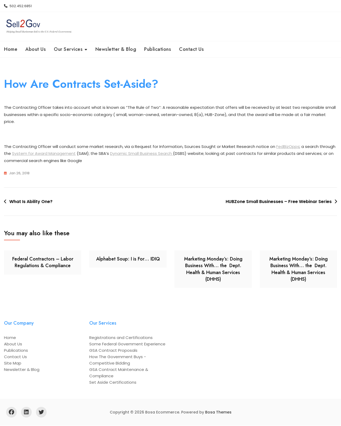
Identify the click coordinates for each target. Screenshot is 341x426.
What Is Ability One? (30, 202)
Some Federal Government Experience (127, 344)
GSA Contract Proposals (113, 351)
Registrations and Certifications (121, 338)
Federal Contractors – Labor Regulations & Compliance (42, 263)
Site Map (12, 363)
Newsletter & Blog (115, 49)
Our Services (68, 49)
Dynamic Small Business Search (141, 154)
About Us (35, 49)
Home (10, 49)
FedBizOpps (287, 147)
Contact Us (191, 49)
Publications (157, 49)
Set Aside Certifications (112, 383)
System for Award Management (44, 154)
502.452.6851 (18, 6)
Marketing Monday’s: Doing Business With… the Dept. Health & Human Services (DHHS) (213, 269)
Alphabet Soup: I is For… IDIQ (128, 259)
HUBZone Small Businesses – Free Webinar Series (279, 202)
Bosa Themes (218, 412)
